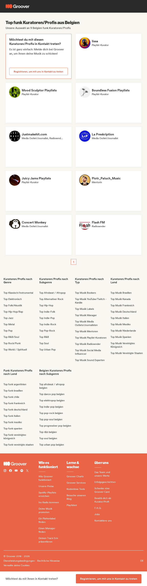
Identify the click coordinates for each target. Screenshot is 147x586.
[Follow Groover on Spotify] (21, 471)
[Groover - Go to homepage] (21, 463)
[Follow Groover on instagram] (5, 471)
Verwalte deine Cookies (16, 565)
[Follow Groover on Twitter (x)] (27, 471)
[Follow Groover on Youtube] (16, 471)
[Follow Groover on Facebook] (10, 471)
